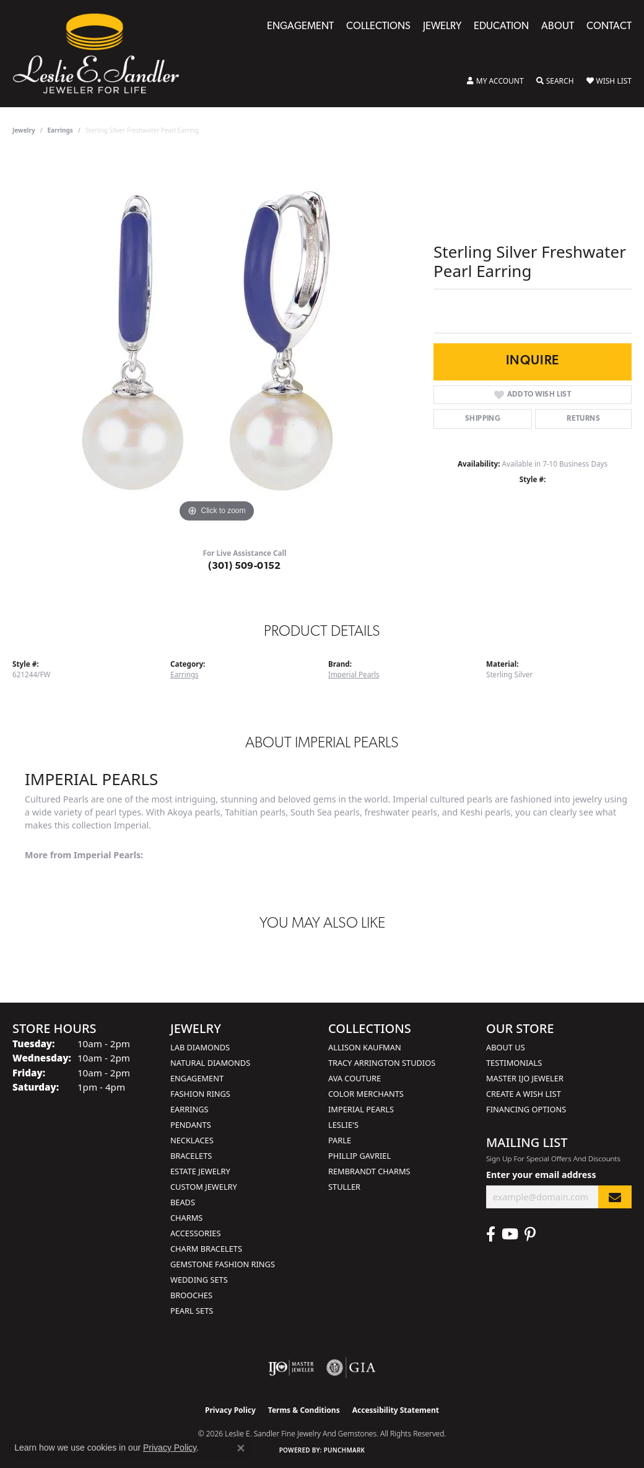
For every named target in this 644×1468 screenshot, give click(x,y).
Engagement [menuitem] (197, 1078)
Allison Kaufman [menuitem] (364, 1047)
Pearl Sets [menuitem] (191, 1310)
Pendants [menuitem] (190, 1124)
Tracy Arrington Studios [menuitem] (381, 1062)
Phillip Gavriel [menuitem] (359, 1155)
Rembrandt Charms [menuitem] (369, 1171)
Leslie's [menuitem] (343, 1124)
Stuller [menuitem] (344, 1186)
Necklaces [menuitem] (192, 1140)
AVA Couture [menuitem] (354, 1078)
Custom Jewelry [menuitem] (203, 1186)
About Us (505, 1047)
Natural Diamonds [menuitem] (210, 1062)
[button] (495, 81)
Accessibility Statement (395, 1410)
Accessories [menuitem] (195, 1233)
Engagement (300, 27)
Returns (583, 419)
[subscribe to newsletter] (615, 1196)
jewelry (23, 130)
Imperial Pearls (354, 674)
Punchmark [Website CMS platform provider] (344, 1450)
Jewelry (442, 27)
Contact (609, 27)
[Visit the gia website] (351, 1367)
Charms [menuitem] (186, 1217)
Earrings (60, 130)
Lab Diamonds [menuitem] (200, 1047)
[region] (216, 339)
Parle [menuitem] (339, 1140)
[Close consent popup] (241, 1448)
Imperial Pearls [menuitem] (361, 1109)
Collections (378, 27)
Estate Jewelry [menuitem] (200, 1171)
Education (501, 27)
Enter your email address (541, 1174)
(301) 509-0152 (244, 566)
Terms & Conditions (304, 1410)
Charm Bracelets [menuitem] (206, 1248)
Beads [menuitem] (182, 1202)
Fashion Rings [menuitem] (200, 1093)
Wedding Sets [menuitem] (199, 1279)
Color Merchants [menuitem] (366, 1093)
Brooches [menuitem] (191, 1295)
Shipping (482, 419)
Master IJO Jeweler (525, 1078)
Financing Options (526, 1109)
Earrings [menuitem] (189, 1109)
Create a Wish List (523, 1093)
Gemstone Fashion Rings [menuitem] (222, 1264)
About (557, 27)
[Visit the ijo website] (291, 1367)
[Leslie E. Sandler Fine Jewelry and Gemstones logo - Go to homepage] (102, 53)
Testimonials (514, 1062)
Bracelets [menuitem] (191, 1155)
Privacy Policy (230, 1410)
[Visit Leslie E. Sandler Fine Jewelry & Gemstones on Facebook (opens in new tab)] (490, 1234)
